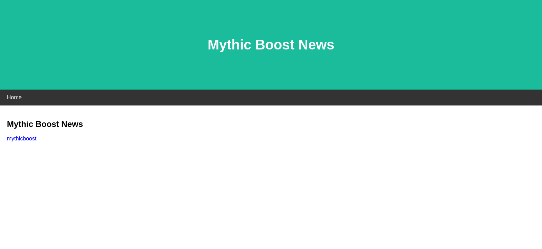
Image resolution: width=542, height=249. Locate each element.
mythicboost (21, 138)
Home (14, 97)
